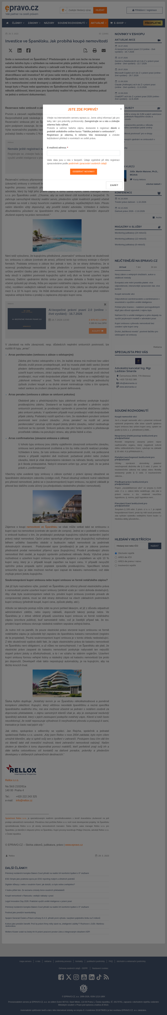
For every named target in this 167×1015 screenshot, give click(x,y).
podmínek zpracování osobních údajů (88, 163)
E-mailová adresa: (57, 147)
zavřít (114, 185)
